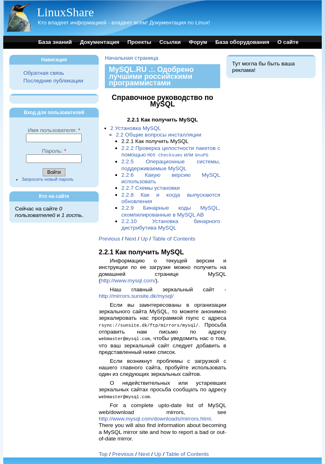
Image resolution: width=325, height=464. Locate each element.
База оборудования (242, 42)
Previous (109, 238)
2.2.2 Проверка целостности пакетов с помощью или (170, 151)
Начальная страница (131, 58)
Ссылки (170, 42)
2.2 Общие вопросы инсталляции (158, 135)
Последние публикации (53, 81)
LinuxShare (65, 12)
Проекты (139, 42)
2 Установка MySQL (135, 128)
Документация (99, 42)
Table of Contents (173, 238)
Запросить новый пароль (48, 179)
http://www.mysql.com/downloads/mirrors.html (155, 417)
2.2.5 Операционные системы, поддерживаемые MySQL (170, 164)
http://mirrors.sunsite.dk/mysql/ (136, 296)
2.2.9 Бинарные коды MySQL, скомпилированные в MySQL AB (170, 210)
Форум (198, 42)
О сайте (288, 42)
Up (144, 238)
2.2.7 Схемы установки (150, 187)
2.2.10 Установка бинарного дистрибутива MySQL (170, 224)
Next (130, 238)
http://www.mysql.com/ (128, 280)
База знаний (55, 42)
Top (103, 452)
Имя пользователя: (54, 130)
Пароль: (54, 151)
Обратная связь (43, 73)
